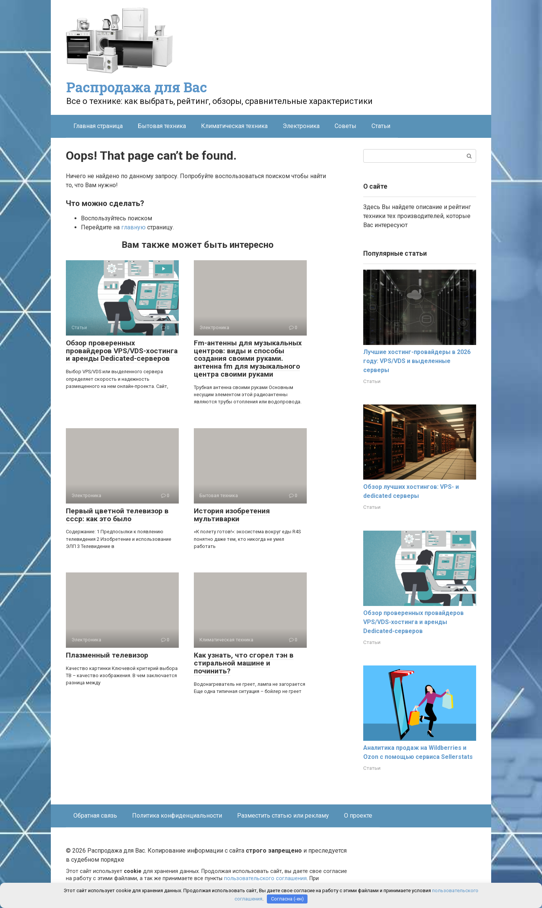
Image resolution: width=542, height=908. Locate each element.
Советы (345, 126)
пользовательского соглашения (265, 878)
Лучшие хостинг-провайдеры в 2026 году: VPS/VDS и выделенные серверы (416, 361)
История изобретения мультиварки (232, 515)
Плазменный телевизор (107, 655)
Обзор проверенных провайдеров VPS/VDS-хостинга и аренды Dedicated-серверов (122, 351)
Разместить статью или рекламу (283, 815)
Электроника (301, 126)
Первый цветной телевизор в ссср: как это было (117, 515)
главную (133, 227)
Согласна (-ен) (287, 899)
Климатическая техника (234, 126)
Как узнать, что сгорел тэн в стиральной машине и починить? (244, 663)
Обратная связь (95, 815)
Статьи (380, 126)
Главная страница (98, 126)
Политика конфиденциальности (177, 815)
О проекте (358, 815)
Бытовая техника (162, 126)
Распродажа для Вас (136, 87)
